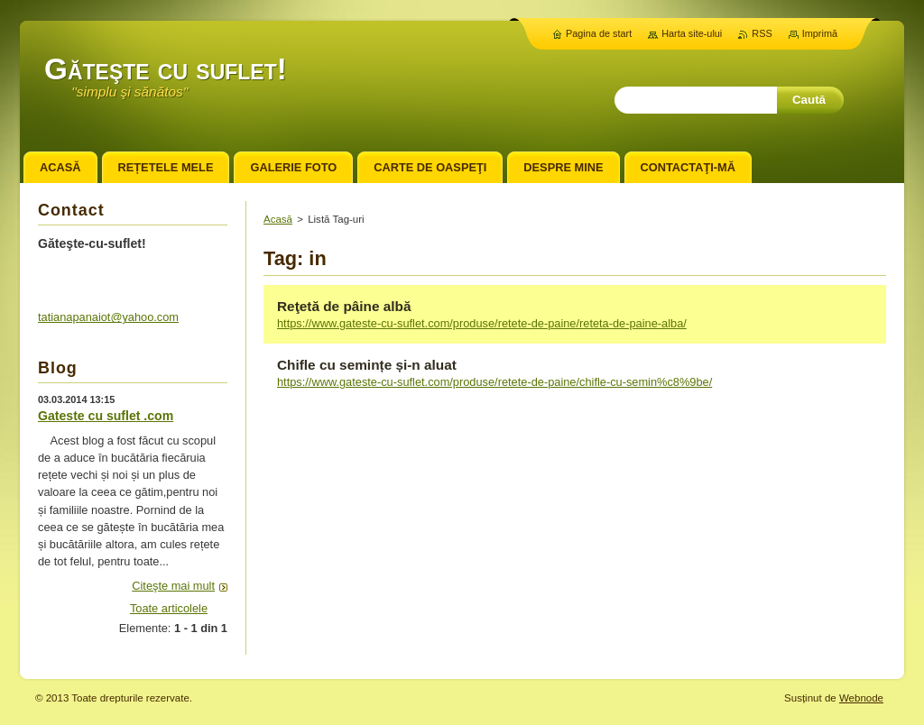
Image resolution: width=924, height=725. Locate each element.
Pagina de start (599, 33)
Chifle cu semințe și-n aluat (367, 364)
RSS (762, 33)
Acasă (277, 219)
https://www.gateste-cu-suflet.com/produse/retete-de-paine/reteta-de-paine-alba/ (482, 323)
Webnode (861, 698)
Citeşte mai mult (173, 585)
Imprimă (819, 33)
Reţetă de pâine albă (344, 306)
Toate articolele (169, 608)
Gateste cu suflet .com (105, 415)
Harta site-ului (691, 33)
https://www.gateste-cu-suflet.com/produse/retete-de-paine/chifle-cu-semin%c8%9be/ (494, 382)
